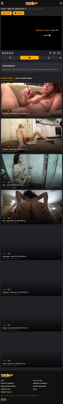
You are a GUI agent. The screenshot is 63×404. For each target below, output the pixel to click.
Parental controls (40, 383)
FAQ (2, 380)
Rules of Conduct (7, 383)
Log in (47, 30)
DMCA (35, 389)
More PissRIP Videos (23, 78)
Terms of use (5, 389)
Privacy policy (6, 392)
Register (39, 30)
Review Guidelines (39, 386)
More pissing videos (8, 386)
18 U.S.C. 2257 (37, 380)
